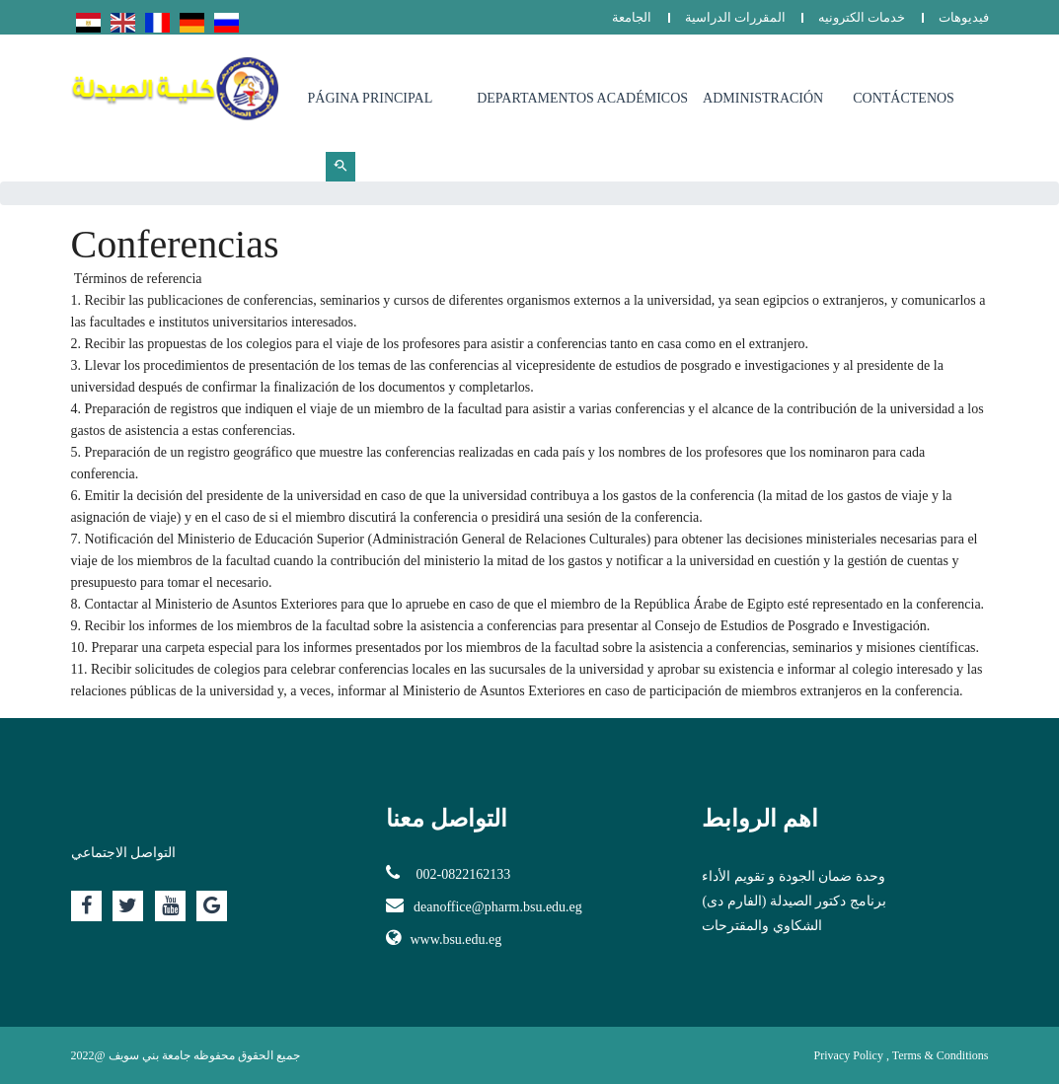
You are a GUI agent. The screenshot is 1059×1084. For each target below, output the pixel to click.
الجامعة (631, 17)
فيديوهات (964, 17)
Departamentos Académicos (582, 98)
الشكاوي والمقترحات (762, 925)
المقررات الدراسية (735, 17)
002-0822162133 (448, 873)
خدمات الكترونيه (861, 17)
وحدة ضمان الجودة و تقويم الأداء (793, 876)
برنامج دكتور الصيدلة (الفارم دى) (793, 901)
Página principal (370, 98)
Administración (763, 98)
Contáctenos (903, 98)
